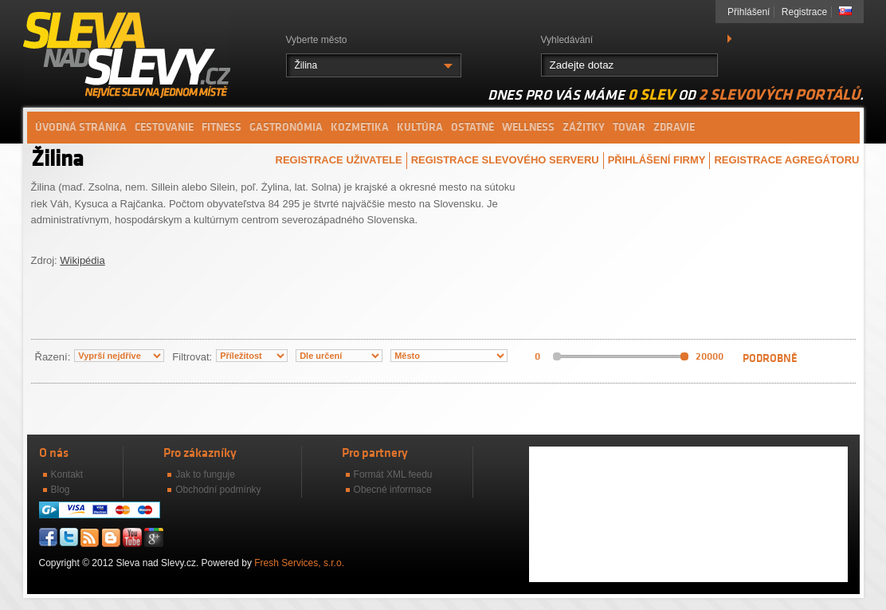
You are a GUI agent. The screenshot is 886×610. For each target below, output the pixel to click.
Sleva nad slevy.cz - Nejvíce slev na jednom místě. (126, 54)
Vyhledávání (567, 39)
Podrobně (770, 358)
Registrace (804, 12)
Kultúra (420, 127)
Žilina (306, 65)
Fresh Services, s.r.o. (299, 563)
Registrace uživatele (339, 160)
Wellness (528, 127)
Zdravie (674, 127)
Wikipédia (82, 260)
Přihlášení (748, 12)
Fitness (221, 127)
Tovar (629, 127)
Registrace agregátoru (786, 160)
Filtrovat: (192, 357)
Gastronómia (286, 127)
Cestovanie (164, 127)
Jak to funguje (205, 474)
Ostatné (472, 127)
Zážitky (584, 127)
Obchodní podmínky (218, 489)
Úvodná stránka (81, 127)
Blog (60, 489)
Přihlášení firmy (657, 160)
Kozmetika (360, 127)
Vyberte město (316, 39)
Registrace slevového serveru (505, 160)
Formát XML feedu (393, 474)
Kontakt (67, 474)
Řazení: (53, 357)
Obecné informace (393, 489)
